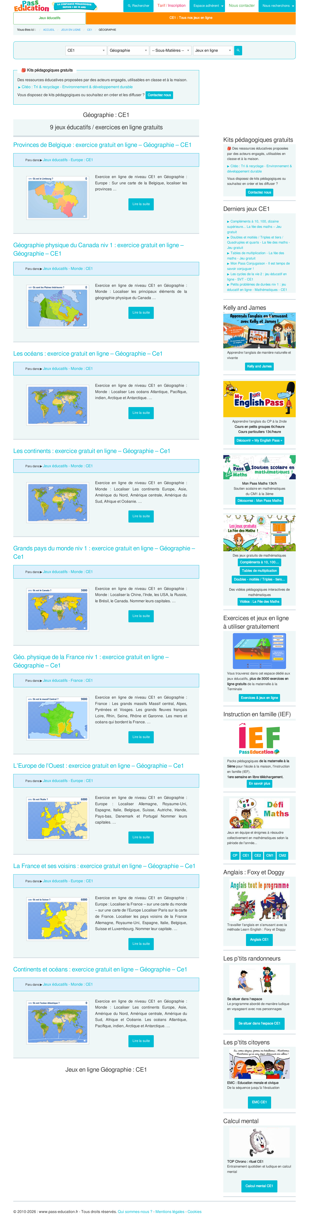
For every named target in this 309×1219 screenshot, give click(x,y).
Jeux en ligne (71, 30)
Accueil (49, 30)
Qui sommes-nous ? (135, 1212)
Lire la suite (141, 204)
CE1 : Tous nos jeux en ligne (190, 18)
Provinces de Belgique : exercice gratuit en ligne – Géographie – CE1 (102, 145)
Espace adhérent (206, 5)
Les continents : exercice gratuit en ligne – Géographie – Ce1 (92, 451)
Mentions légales (169, 1212)
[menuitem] (138, 6)
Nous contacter (242, 5)
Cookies (195, 1212)
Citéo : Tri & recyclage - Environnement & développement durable (77, 87)
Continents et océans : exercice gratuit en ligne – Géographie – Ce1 (100, 970)
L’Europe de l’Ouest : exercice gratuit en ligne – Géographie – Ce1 (98, 766)
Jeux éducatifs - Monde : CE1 (68, 269)
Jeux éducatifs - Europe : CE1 (68, 160)
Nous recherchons (276, 5)
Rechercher (138, 5)
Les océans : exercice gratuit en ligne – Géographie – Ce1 (88, 354)
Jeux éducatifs (49, 18)
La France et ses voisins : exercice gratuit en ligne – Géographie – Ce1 (104, 866)
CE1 (89, 30)
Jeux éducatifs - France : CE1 (68, 680)
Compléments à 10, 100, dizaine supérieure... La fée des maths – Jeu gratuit (254, 227)
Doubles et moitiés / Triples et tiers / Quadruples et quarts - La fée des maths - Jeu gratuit (258, 243)
